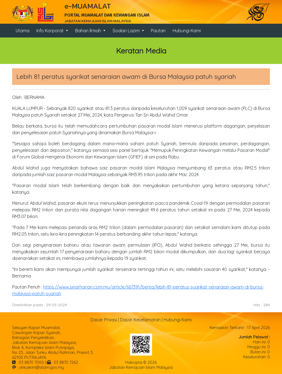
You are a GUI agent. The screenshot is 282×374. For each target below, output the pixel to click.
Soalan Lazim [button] (127, 30)
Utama (22, 30)
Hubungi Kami (187, 30)
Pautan (158, 30)
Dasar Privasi (104, 319)
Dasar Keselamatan (140, 319)
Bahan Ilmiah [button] (88, 30)
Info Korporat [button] (50, 30)
